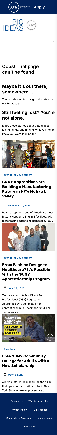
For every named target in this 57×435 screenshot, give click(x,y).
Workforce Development (18, 174)
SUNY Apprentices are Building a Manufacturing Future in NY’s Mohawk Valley (26, 189)
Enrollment (10, 349)
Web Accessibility (38, 401)
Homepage (14, 103)
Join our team (44, 418)
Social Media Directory (18, 418)
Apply (39, 7)
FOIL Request (39, 409)
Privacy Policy (19, 409)
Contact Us (16, 401)
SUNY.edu (29, 426)
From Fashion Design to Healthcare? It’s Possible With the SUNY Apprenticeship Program (26, 271)
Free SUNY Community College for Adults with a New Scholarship (25, 361)
